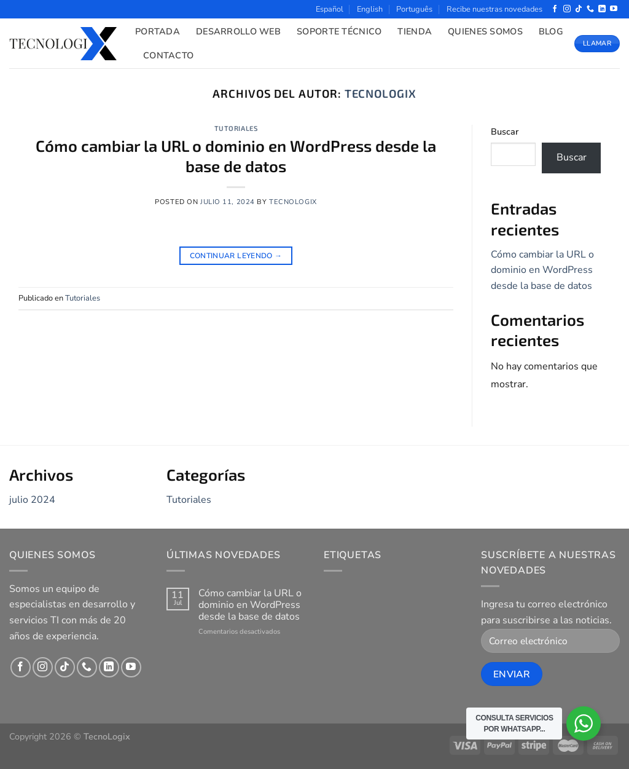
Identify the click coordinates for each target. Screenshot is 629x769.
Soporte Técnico (339, 31)
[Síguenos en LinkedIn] (602, 9)
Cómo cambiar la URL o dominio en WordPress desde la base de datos (542, 270)
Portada (157, 31)
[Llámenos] (590, 9)
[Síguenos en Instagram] (567, 9)
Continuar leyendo (236, 256)
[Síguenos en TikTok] (578, 9)
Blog (551, 31)
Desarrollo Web (238, 31)
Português (414, 9)
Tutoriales (236, 128)
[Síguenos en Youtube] (613, 9)
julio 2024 (32, 500)
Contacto (168, 55)
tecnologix (380, 93)
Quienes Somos (485, 31)
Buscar (504, 131)
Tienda (414, 31)
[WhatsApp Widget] (583, 723)
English (370, 9)
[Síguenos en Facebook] (554, 9)
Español (329, 9)
